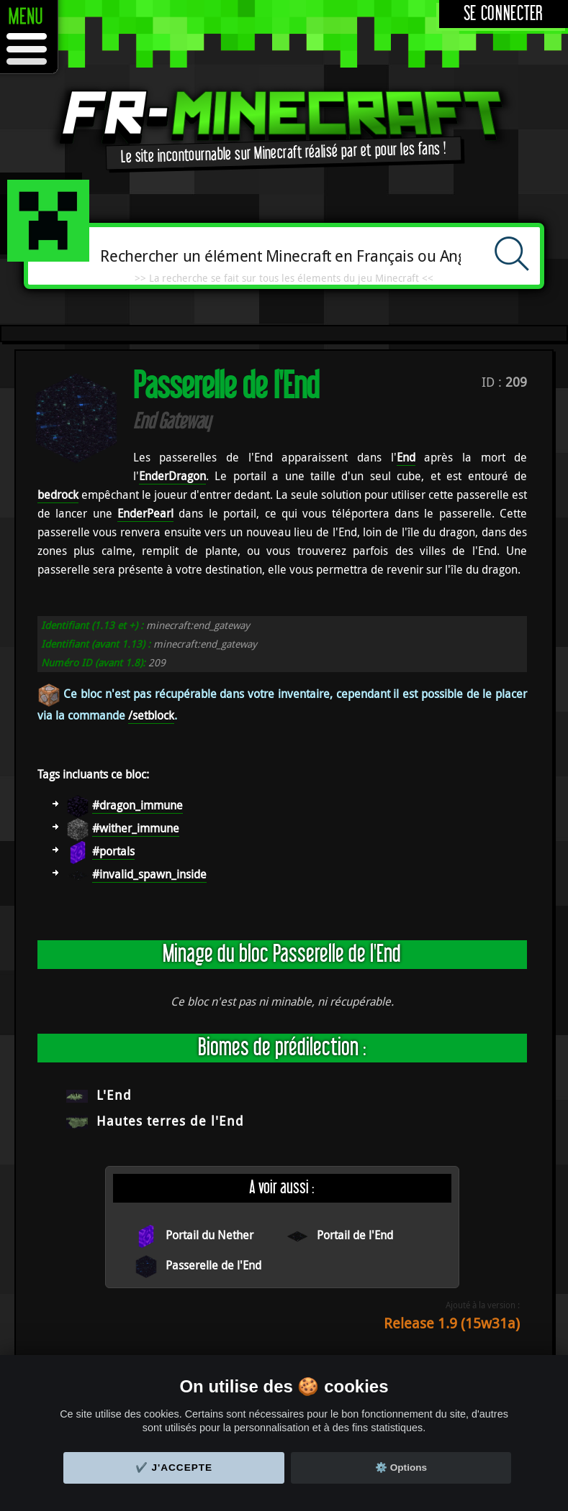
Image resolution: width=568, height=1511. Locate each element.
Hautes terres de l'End (170, 1120)
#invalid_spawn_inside (149, 874)
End (406, 457)
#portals (113, 851)
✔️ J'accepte (174, 1467)
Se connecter (504, 14)
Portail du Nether (209, 1235)
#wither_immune (135, 828)
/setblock (151, 715)
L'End (114, 1094)
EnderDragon (172, 476)
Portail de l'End (355, 1235)
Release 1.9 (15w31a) (452, 1323)
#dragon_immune (137, 805)
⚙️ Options (401, 1467)
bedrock (57, 494)
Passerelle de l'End (213, 1265)
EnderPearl (145, 513)
